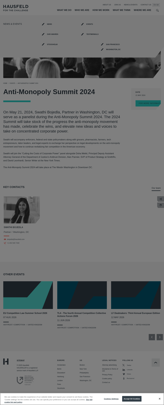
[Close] (160, 399)
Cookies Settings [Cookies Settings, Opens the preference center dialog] (111, 399)
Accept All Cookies (132, 399)
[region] (82, 399)
